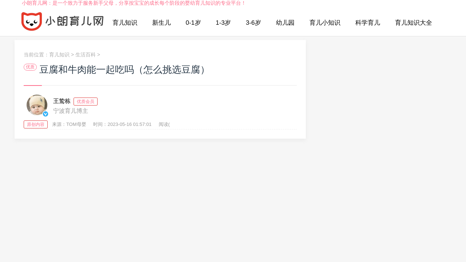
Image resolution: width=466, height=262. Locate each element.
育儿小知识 (324, 22)
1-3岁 (223, 22)
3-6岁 (253, 22)
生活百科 (85, 54)
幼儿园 (285, 22)
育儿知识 (124, 22)
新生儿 (161, 22)
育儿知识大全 (413, 22)
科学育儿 (367, 22)
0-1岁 (193, 22)
